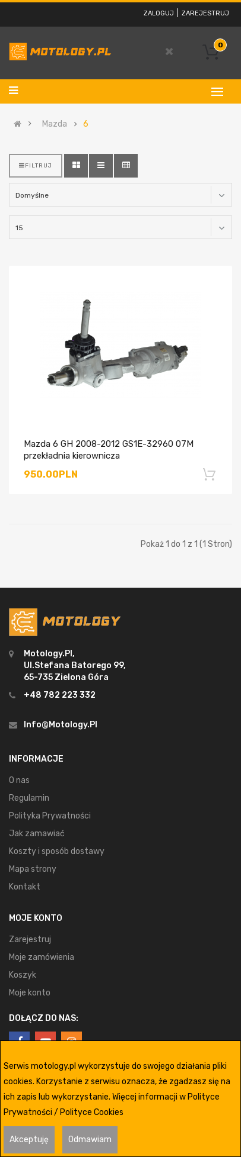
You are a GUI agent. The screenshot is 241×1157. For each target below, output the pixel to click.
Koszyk (22, 975)
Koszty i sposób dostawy (56, 851)
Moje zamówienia (41, 957)
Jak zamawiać (37, 834)
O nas (19, 780)
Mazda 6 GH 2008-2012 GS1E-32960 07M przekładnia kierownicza (109, 450)
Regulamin (29, 798)
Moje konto (29, 993)
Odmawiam (90, 1140)
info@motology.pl (60, 725)
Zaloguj (159, 13)
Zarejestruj (205, 13)
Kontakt (24, 887)
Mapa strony (32, 869)
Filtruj (35, 165)
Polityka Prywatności (50, 816)
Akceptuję (29, 1140)
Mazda (54, 124)
